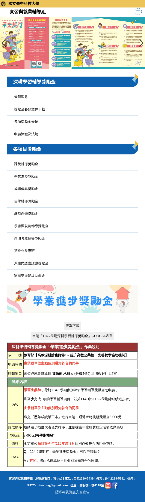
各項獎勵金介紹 (26, 121)
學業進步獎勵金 (26, 176)
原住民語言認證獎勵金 (31, 263)
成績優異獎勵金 (26, 189)
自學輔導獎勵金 (26, 201)
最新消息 (21, 97)
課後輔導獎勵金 (26, 164)
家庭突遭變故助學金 (29, 275)
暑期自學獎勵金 (26, 213)
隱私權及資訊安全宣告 (72, 492)
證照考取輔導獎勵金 (29, 238)
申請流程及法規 (26, 134)
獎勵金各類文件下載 (29, 109)
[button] (5, 43)
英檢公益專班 (24, 251)
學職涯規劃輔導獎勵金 (31, 226)
